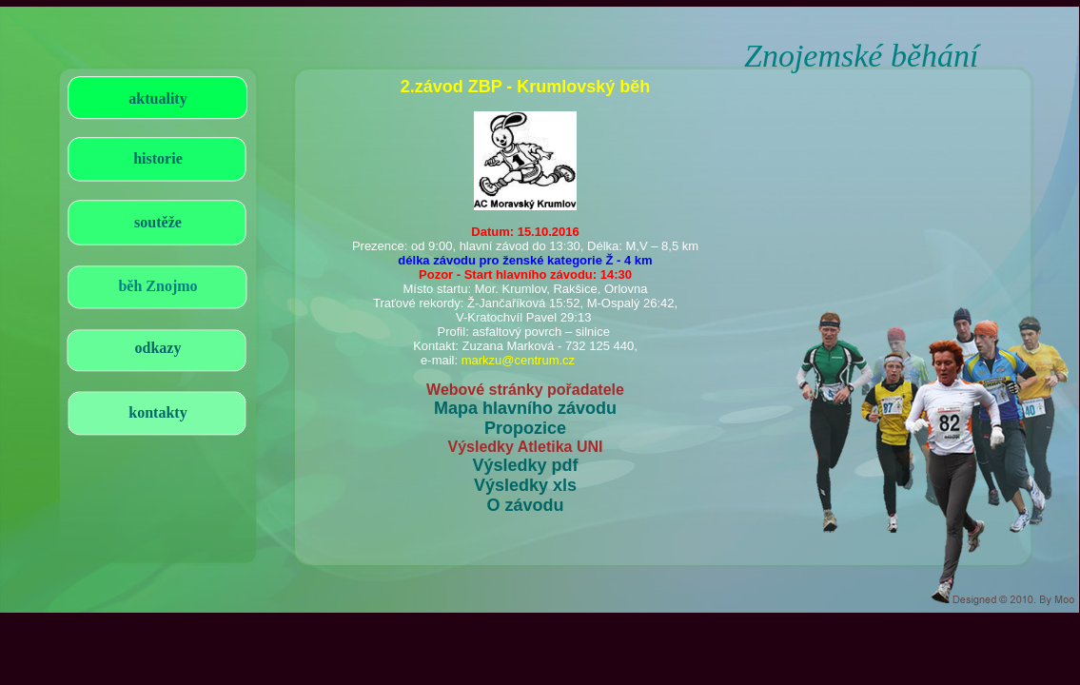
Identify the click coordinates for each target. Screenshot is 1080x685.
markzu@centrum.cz (518, 360)
